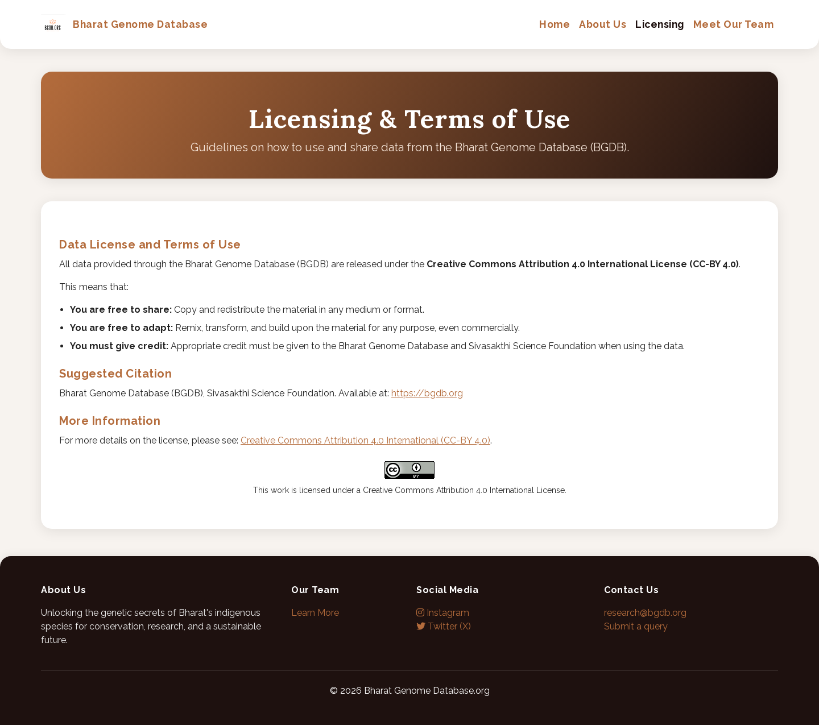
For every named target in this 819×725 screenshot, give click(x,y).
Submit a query (636, 626)
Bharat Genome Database (124, 24)
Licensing (659, 24)
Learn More (315, 612)
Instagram (442, 612)
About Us (602, 24)
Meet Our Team (733, 24)
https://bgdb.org (427, 393)
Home (554, 24)
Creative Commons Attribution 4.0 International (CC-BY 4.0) (365, 440)
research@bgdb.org (645, 612)
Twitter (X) (443, 626)
